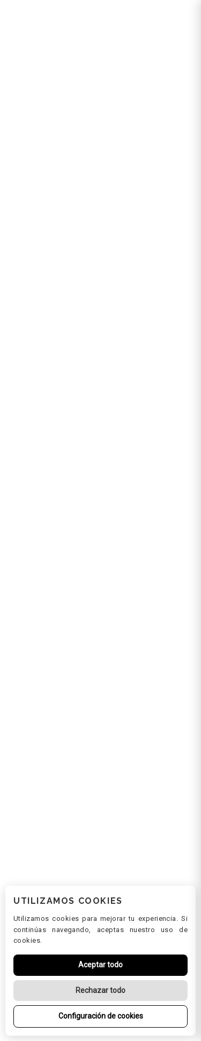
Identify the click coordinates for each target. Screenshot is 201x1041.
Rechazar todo (100, 990)
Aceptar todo (100, 964)
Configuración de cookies (100, 1016)
